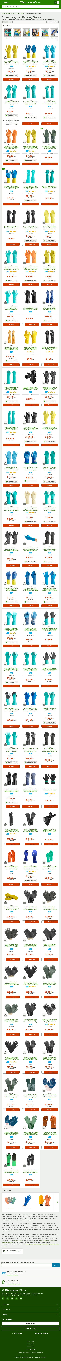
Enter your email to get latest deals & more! (17, 1262)
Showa (57, 1244)
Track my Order (30, 1328)
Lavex (27, 1244)
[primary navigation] (5, 2)
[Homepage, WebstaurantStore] (30, 2)
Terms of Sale (30, 1341)
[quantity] (4, 244)
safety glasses (51, 1240)
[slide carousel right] (57, 34)
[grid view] (5, 22)
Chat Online (17, 1333)
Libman (47, 1244)
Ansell (31, 1244)
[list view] (10, 22)
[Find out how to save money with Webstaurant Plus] (11, 66)
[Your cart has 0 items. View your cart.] (56, 2)
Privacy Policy (30, 1344)
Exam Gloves (28, 1208)
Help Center (30, 1323)
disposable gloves (17, 1240)
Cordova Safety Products (39, 1244)
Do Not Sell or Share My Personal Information (30, 1352)
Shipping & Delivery (41, 1333)
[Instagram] (3, 1298)
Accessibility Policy (31, 1349)
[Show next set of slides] (57, 1202)
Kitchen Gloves (10, 1208)
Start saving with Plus (12, 1275)
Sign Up (56, 1265)
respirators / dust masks (7, 1242)
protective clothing (43, 1240)
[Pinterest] (21, 1298)
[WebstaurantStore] (23, 1290)
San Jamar (52, 1244)
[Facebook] (12, 1298)
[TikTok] (16, 1298)
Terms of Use (30, 1346)
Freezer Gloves (44, 1208)
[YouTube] (7, 1298)
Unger (5, 1246)
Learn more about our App (14, 1284)
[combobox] (30, 6)
